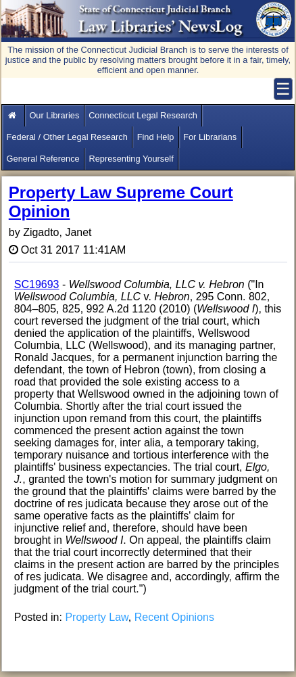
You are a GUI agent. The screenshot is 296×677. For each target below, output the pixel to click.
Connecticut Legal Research (143, 115)
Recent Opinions (174, 617)
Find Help (155, 137)
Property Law (96, 617)
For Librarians (210, 137)
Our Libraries (54, 115)
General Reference (43, 159)
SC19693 (36, 284)
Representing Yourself (131, 159)
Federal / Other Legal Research (67, 137)
